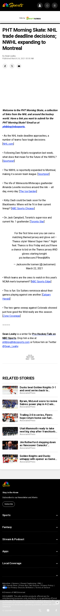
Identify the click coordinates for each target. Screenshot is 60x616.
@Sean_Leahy (10, 346)
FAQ (39, 583)
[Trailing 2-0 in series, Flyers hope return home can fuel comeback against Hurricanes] (10, 417)
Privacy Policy (47, 585)
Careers (15, 583)
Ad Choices (35, 585)
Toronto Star (37, 221)
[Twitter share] (12, 66)
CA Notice (30, 588)
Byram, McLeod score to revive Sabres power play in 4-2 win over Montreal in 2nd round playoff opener (38, 403)
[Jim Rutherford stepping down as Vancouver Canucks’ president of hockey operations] (10, 445)
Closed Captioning (28, 583)
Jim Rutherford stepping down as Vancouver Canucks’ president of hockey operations (38, 444)
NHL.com (8, 143)
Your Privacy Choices (17, 588)
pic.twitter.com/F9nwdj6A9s (34, 257)
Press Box (23, 585)
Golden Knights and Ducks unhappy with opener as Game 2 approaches (38, 457)
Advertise (6, 583)
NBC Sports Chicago (23, 208)
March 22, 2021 (34, 268)
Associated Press (27, 393)
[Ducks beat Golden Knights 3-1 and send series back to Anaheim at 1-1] (10, 390)
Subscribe (8, 504)
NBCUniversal (19, 592)
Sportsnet (8, 160)
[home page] (12, 5)
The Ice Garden (28, 191)
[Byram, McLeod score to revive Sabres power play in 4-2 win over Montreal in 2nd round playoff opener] (10, 404)
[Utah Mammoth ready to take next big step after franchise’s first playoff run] (10, 431)
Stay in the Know (10, 492)
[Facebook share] (5, 66)
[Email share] (18, 66)
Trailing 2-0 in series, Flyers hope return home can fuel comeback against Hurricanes (37, 416)
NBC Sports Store (10, 585)
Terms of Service (43, 588)
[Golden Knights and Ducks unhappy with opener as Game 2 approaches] (10, 458)
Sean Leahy (10, 56)
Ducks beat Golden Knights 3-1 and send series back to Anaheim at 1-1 (38, 389)
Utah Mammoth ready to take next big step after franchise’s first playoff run (37, 430)
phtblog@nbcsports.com (15, 342)
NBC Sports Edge (41, 281)
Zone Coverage (11, 315)
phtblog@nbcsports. (13, 126)
